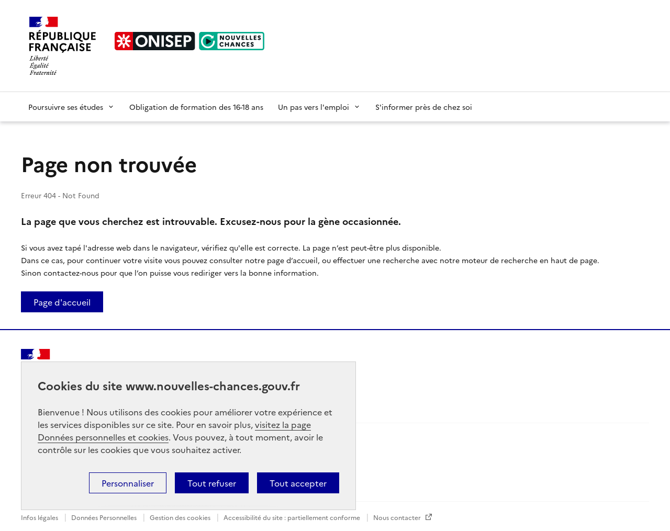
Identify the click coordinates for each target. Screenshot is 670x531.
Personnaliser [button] (128, 483)
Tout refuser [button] (211, 483)
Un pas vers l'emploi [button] (319, 106)
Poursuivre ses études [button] (71, 106)
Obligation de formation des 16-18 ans (196, 106)
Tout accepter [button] (298, 483)
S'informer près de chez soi (423, 106)
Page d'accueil (62, 302)
